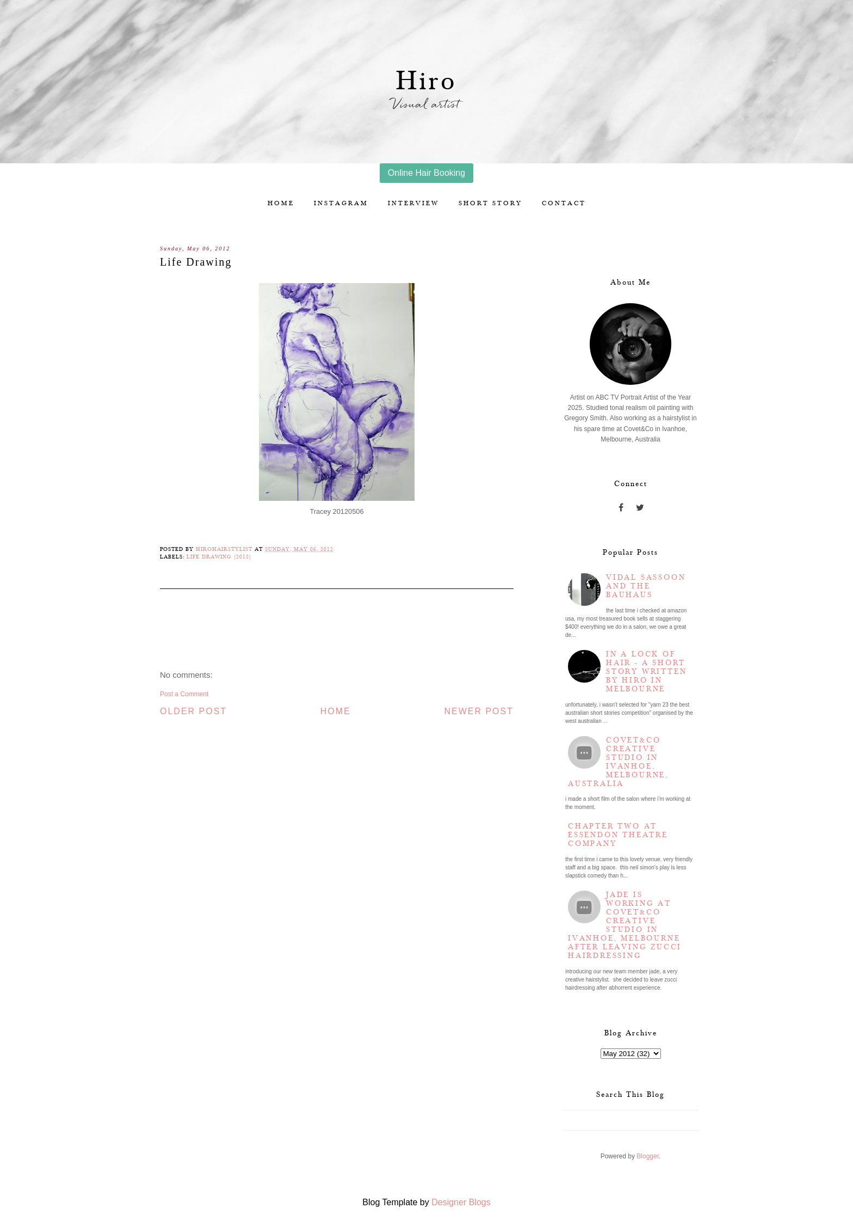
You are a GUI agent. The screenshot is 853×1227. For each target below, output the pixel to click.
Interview (413, 203)
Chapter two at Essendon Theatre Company (618, 835)
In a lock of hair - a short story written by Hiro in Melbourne (646, 672)
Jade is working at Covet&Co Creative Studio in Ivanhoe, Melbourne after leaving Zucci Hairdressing (625, 925)
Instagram (341, 203)
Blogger (647, 1156)
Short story (490, 203)
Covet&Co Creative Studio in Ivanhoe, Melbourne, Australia (618, 762)
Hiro (427, 81)
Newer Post (479, 711)
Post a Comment (184, 694)
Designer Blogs (461, 1202)
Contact (564, 203)
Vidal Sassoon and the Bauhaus (645, 586)
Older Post (193, 711)
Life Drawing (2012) (219, 557)
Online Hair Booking (426, 172)
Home (281, 203)
